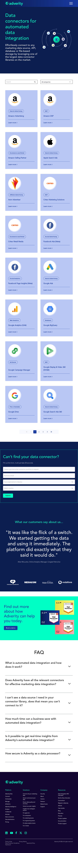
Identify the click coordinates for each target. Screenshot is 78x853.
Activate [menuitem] (7, 814)
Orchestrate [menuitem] (8, 799)
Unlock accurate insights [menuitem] (29, 806)
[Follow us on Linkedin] (6, 833)
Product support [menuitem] (62, 823)
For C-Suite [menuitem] (26, 825)
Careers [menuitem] (42, 799)
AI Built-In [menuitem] (7, 804)
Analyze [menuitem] (7, 809)
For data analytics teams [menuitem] (29, 823)
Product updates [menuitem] (62, 818)
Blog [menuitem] (59, 810)
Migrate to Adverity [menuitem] (63, 803)
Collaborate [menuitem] (8, 811)
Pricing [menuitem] (7, 822)
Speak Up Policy (31, 843)
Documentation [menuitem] (62, 821)
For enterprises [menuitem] (27, 815)
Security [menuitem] (42, 794)
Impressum (8, 844)
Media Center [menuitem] (44, 804)
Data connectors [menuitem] (9, 817)
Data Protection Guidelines (12, 843)
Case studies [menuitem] (61, 808)
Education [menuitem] (60, 813)
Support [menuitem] (42, 806)
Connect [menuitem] (7, 796)
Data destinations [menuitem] (9, 819)
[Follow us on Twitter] (20, 833)
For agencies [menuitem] (26, 813)
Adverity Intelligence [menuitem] (10, 806)
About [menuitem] (42, 796)
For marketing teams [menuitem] (28, 818)
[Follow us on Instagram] (26, 833)
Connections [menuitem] (61, 800)
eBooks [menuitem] (60, 805)
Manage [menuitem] (7, 801)
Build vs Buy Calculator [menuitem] (64, 798)
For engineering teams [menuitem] (29, 820)
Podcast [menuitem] (60, 816)
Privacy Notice (23, 841)
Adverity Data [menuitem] (8, 794)
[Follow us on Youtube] (11, 833)
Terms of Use (8, 841)
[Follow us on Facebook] (16, 833)
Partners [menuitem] (42, 801)
